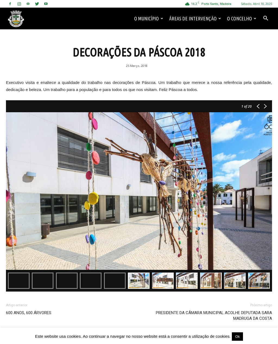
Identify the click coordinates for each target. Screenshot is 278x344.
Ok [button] (237, 336)
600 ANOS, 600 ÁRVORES (28, 312)
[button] (265, 18)
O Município (148, 18)
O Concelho (241, 18)
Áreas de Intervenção (195, 18)
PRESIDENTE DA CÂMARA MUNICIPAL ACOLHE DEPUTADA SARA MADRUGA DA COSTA (214, 315)
